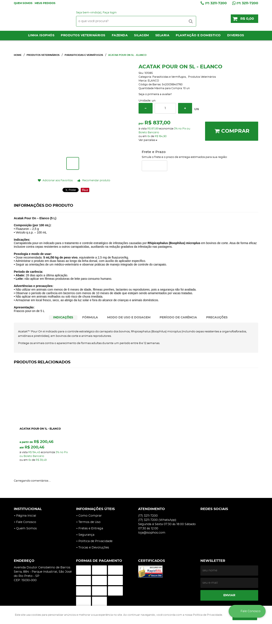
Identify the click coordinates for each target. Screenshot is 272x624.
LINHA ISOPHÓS (41, 35)
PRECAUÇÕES (217, 317)
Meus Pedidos (45, 3)
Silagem (141, 35)
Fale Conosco (26, 522)
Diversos (235, 35)
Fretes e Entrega (90, 528)
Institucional (28, 509)
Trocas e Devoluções (93, 547)
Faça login (110, 12)
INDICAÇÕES (63, 317)
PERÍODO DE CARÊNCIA (178, 317)
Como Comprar (90, 515)
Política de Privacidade (95, 541)
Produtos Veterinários (83, 35)
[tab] (63, 317)
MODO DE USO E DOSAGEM (128, 317)
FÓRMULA (90, 317)
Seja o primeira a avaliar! (155, 94)
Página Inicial (26, 515)
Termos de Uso (89, 522)
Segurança (86, 534)
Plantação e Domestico (198, 35)
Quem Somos (23, 3)
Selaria (162, 35)
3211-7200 (216, 3)
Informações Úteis (95, 509)
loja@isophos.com (151, 532)
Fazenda (120, 35)
